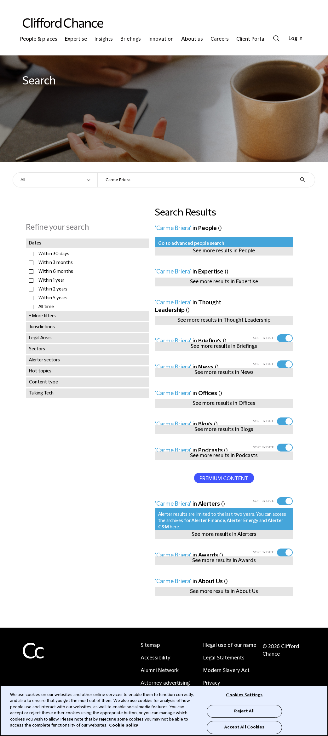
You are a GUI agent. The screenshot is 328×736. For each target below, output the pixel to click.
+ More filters (42, 316)
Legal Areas (40, 338)
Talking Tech (41, 393)
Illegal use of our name (229, 645)
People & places (38, 39)
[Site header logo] (151, 23)
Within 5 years (52, 298)
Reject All (244, 711)
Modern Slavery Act (226, 670)
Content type (43, 382)
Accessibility (155, 658)
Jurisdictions (42, 327)
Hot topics (40, 371)
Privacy (211, 683)
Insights (104, 39)
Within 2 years (52, 289)
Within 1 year (51, 280)
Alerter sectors (44, 360)
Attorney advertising (165, 683)
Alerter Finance (208, 520)
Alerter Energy (242, 520)
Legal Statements (224, 658)
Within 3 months (55, 262)
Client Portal (251, 39)
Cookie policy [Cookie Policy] (123, 725)
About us (192, 39)
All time (46, 306)
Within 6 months (55, 271)
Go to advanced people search (191, 243)
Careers (219, 39)
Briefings (130, 39)
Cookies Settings (244, 695)
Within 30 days (53, 253)
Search (276, 38)
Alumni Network (160, 670)
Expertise (76, 39)
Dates (35, 243)
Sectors (37, 349)
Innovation (161, 39)
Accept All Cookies (244, 727)
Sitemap (150, 645)
